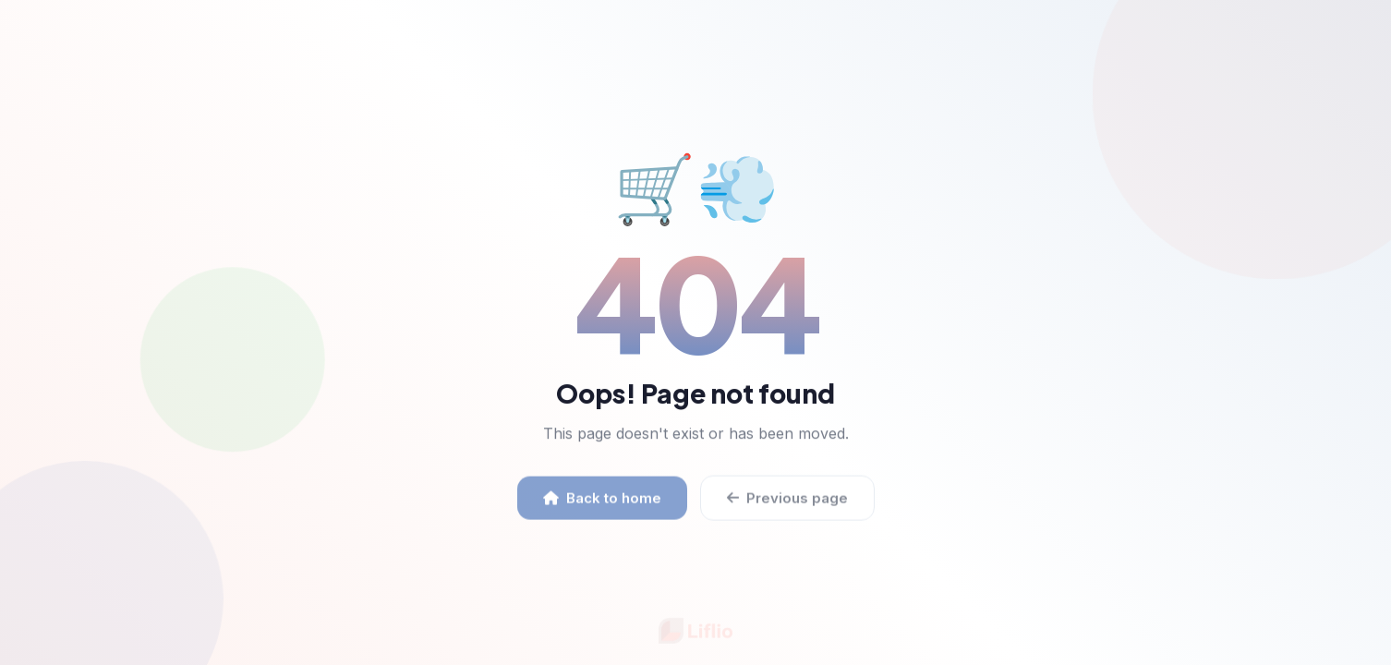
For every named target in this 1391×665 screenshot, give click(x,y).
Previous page (787, 503)
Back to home (602, 503)
